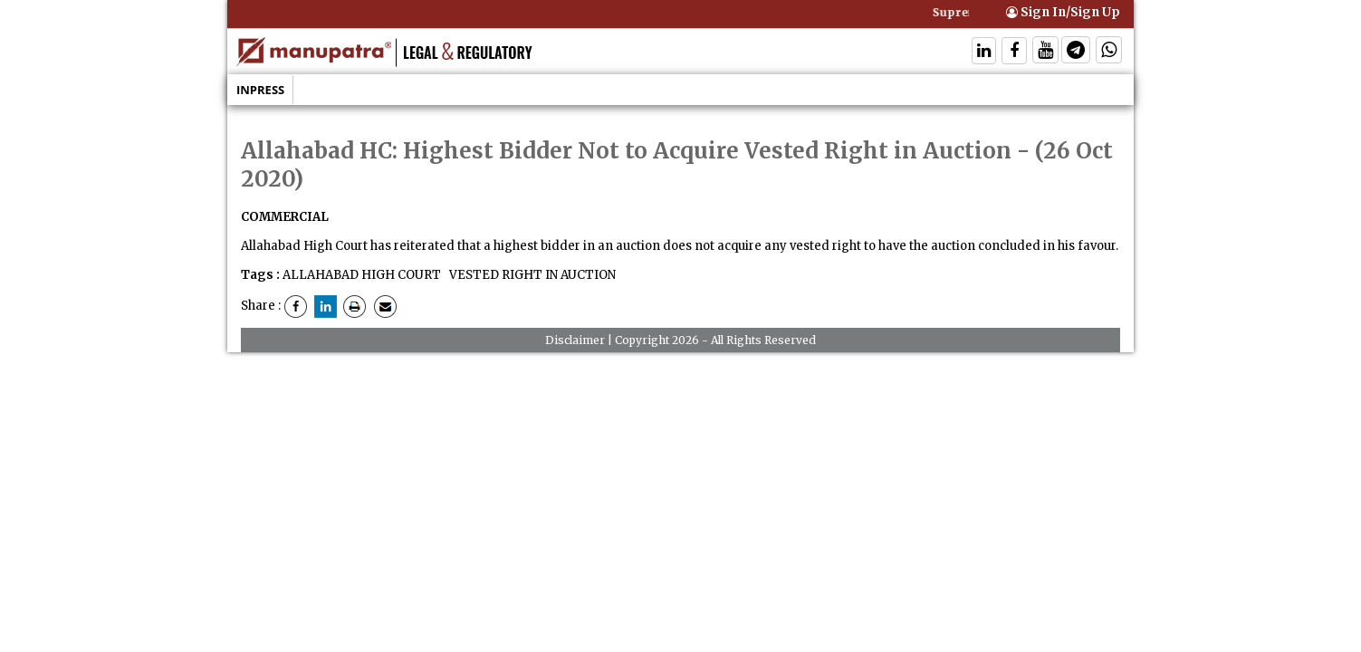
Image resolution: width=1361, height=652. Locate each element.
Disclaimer (575, 340)
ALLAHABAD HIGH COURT (362, 275)
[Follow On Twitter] (1045, 52)
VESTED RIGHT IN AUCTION (531, 275)
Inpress (260, 90)
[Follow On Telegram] (1075, 52)
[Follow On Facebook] (1014, 52)
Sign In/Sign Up (1063, 12)
